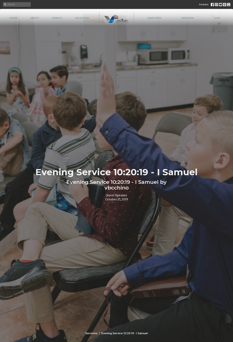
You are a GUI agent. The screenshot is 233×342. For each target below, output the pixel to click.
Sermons (187, 17)
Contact (204, 4)
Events (57, 17)
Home (13, 17)
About (34, 17)
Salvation (82, 17)
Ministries (154, 17)
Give (217, 17)
